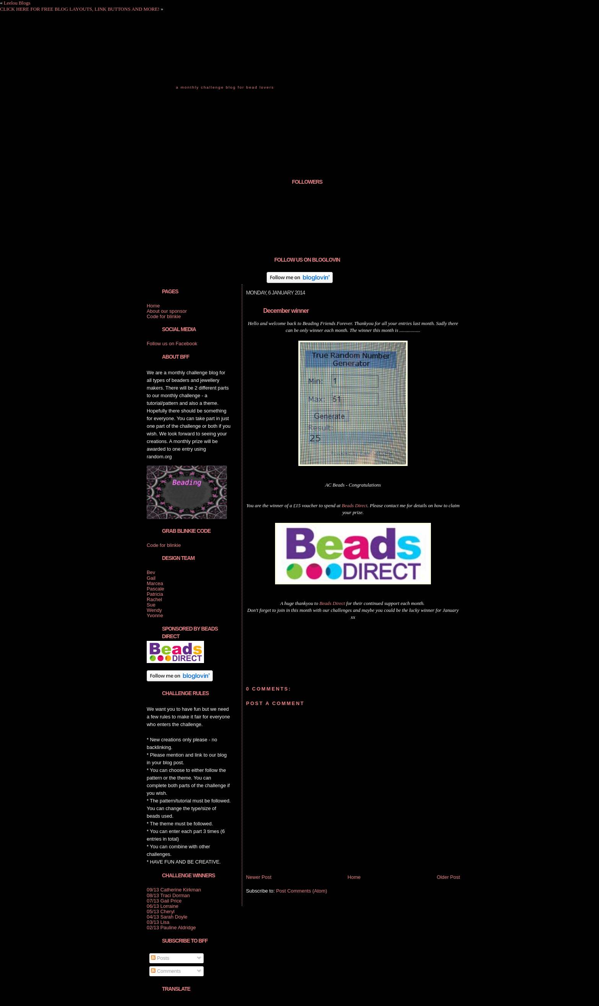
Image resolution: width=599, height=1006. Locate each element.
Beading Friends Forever (223, 72)
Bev (151, 572)
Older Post (448, 877)
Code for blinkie (164, 316)
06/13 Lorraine (162, 906)
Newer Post (258, 877)
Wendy (154, 610)
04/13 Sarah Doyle (167, 917)
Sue (151, 605)
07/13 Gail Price (164, 901)
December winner (286, 310)
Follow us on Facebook (172, 343)
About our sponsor (167, 311)
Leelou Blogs (17, 3)
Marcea (155, 583)
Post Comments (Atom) (301, 891)
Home (354, 877)
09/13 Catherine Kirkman (174, 890)
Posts (160, 958)
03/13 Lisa (158, 922)
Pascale (155, 589)
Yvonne (155, 615)
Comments (166, 971)
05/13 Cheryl (161, 911)
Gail (151, 578)
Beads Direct (354, 505)
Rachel (154, 599)
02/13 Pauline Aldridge (171, 927)
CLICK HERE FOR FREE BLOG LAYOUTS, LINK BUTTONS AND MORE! (79, 9)
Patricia (155, 594)
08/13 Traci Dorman (168, 895)
